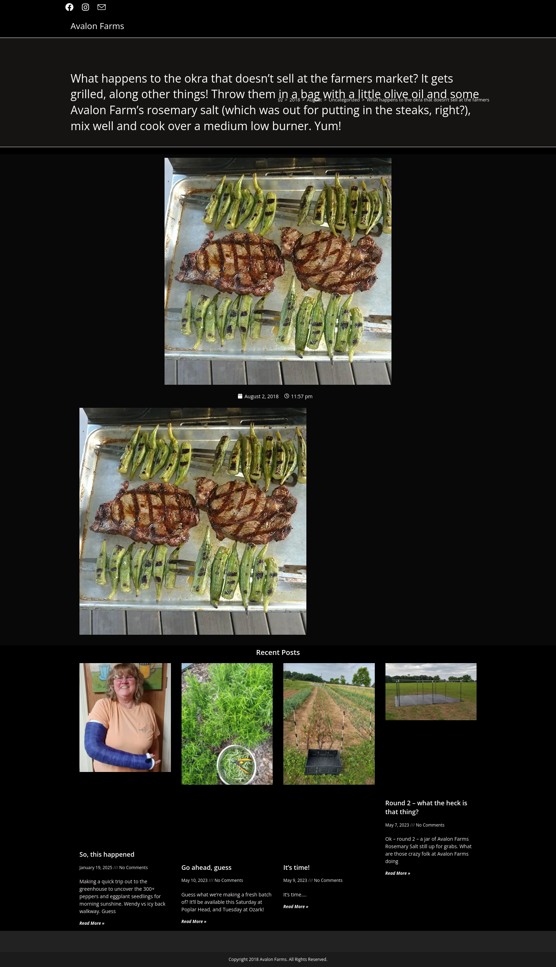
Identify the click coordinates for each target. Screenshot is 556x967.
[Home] (280, 99)
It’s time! (296, 867)
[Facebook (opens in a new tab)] (71, 7)
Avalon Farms (97, 27)
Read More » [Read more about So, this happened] (92, 923)
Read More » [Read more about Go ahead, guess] (194, 921)
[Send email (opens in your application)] (101, 7)
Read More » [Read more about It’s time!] (295, 907)
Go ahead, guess (207, 867)
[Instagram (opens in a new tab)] (85, 7)
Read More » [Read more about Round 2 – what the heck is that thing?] (398, 873)
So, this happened (106, 854)
